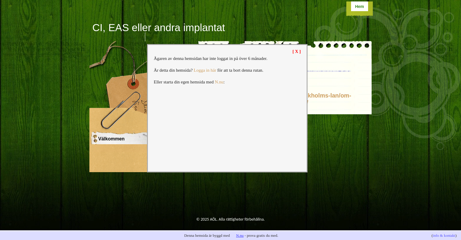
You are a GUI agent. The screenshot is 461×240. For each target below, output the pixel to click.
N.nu (240, 235)
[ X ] (297, 51)
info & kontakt (444, 235)
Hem (359, 6)
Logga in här (205, 70)
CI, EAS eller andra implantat (158, 27)
